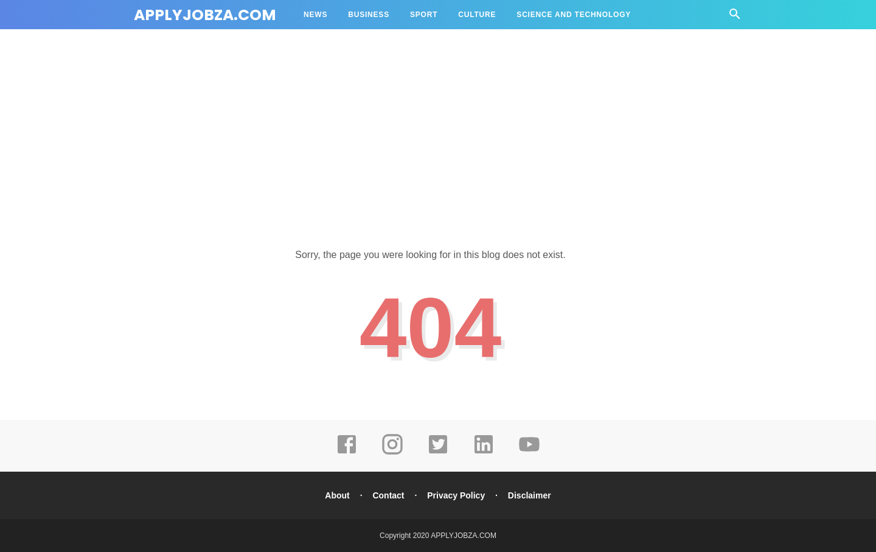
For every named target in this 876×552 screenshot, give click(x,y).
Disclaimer (529, 495)
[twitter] (438, 453)
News (315, 14)
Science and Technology (573, 14)
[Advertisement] (438, 128)
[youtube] (529, 453)
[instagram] (392, 453)
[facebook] (347, 453)
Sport (423, 14)
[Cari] (735, 17)
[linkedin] (483, 453)
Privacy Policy (456, 495)
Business (368, 14)
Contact (388, 495)
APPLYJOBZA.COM (205, 15)
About (337, 495)
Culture (477, 14)
